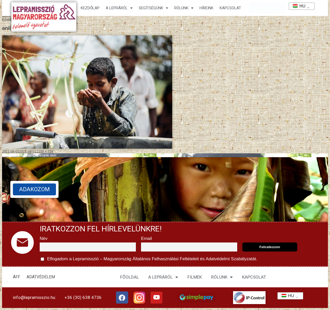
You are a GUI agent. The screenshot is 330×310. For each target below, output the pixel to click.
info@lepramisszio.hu (34, 297)
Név (43, 238)
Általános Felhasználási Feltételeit (165, 258)
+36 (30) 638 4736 (83, 297)
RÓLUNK (222, 277)
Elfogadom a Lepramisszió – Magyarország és (149, 259)
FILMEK (194, 277)
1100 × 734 (44, 151)
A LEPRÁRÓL (163, 277)
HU (297, 6)
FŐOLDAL (129, 277)
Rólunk (183, 8)
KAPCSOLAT (230, 8)
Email (146, 238)
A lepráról (119, 8)
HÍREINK (206, 8)
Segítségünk (153, 8)
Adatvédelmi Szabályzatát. (231, 258)
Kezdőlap (90, 8)
